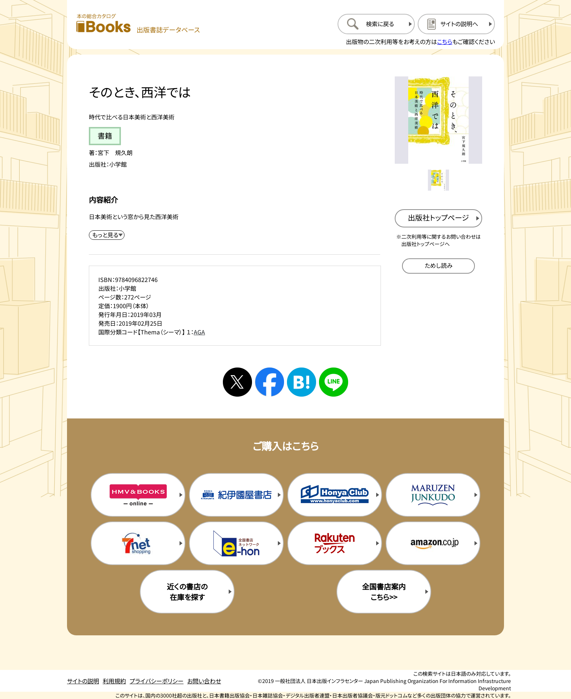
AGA (199, 331)
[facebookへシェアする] (269, 382)
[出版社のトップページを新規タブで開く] (438, 218)
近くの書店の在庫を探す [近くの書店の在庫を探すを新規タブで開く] (187, 591)
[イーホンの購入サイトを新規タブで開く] (236, 543)
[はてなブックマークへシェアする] (301, 382)
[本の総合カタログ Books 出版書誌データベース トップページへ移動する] (138, 23)
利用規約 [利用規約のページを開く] (114, 680)
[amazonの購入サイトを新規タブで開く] (433, 543)
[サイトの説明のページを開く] (456, 24)
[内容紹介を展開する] (107, 235)
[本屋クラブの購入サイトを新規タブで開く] (334, 495)
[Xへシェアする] (237, 382)
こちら (444, 41)
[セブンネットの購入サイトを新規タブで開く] (138, 543)
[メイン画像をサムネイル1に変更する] (438, 180)
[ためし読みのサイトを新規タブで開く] (438, 266)
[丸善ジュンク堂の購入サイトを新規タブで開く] (433, 495)
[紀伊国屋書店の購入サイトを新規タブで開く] (236, 495)
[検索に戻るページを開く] (376, 24)
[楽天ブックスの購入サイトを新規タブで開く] (334, 543)
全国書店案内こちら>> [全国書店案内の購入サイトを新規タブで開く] (384, 591)
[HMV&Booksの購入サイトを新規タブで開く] (138, 495)
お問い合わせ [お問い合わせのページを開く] (204, 680)
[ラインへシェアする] (333, 382)
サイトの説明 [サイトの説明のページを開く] (83, 680)
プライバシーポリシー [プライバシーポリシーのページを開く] (157, 680)
